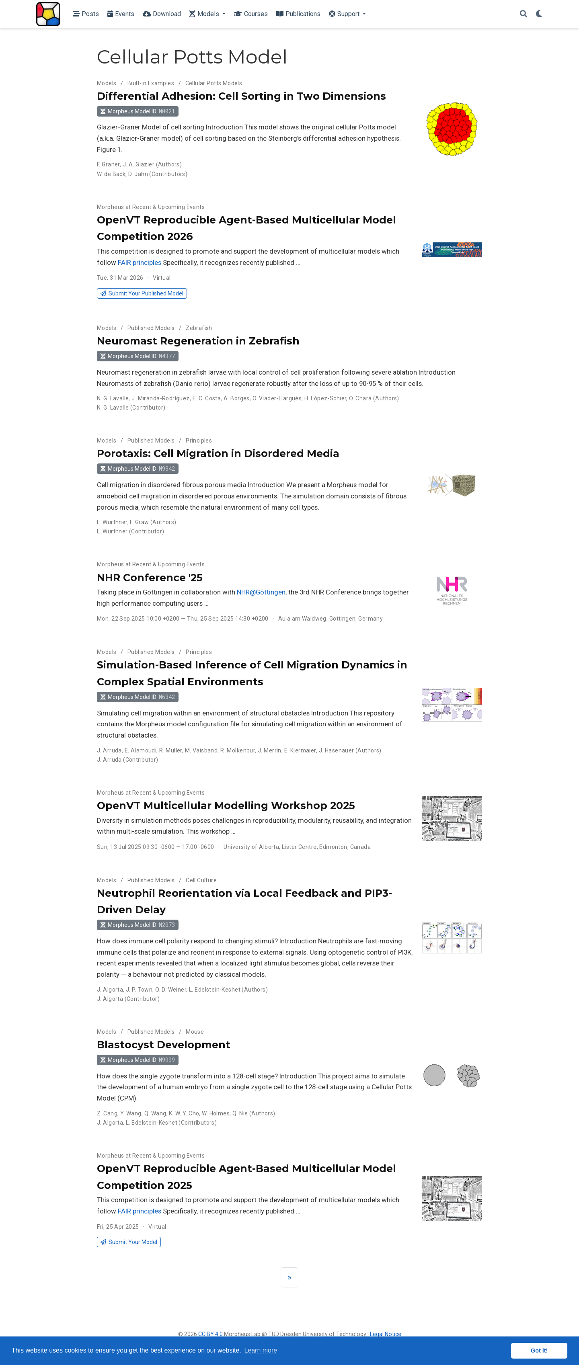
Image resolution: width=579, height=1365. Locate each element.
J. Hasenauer (336, 750)
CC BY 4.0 (210, 1334)
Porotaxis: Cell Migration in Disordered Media (218, 453)
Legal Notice (385, 1334)
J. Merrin (269, 750)
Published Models (151, 328)
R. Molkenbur (237, 750)
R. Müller (170, 750)
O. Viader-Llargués (277, 398)
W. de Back (111, 174)
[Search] (523, 14)
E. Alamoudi (141, 750)
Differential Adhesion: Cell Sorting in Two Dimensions (241, 96)
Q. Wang (155, 1113)
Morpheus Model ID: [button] (138, 111)
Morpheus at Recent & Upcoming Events (151, 207)
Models (107, 83)
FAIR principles (139, 262)
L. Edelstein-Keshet (214, 989)
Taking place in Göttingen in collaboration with (167, 592)
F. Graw (139, 522)
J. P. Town (139, 989)
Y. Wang (131, 1113)
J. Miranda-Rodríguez (160, 398)
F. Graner (108, 164)
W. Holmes (216, 1113)
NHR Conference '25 (150, 578)
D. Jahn (138, 174)
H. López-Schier (325, 398)
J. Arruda (109, 750)
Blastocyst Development (163, 1045)
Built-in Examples (150, 83)
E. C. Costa (207, 398)
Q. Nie (240, 1113)
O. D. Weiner (170, 989)
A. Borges (237, 398)
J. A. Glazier (138, 164)
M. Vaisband (201, 750)
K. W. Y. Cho (184, 1113)
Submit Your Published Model (142, 293)
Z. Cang (107, 1113)
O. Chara (360, 398)
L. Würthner (112, 522)
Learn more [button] (260, 1350)
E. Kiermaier (300, 750)
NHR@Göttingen (261, 592)
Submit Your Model (129, 1242)
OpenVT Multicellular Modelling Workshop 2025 (226, 805)
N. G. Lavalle (113, 398)
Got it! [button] (539, 1350)
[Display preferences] (539, 14)
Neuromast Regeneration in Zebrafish (198, 341)
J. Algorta (110, 989)
